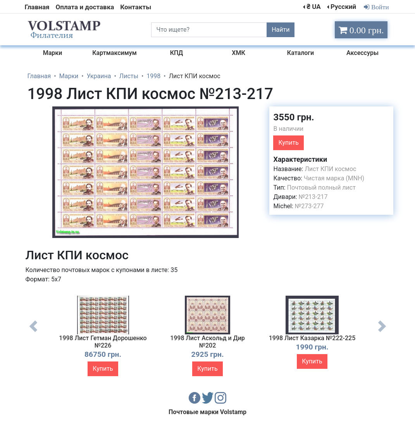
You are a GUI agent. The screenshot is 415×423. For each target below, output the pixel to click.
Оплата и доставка (85, 7)
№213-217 (313, 196)
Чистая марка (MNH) (334, 178)
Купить (288, 142)
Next (382, 332)
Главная (37, 7)
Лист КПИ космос (330, 169)
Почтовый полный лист (321, 187)
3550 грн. (293, 117)
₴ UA (313, 6)
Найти (280, 29)
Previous (33, 332)
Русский (343, 6)
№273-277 (309, 206)
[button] (256, 113)
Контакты (135, 7)
